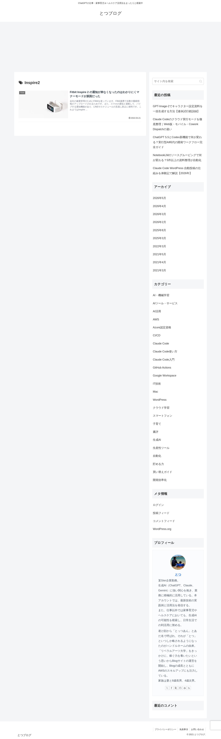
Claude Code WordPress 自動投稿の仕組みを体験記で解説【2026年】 (177, 171)
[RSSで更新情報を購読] (189, 688)
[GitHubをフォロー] (180, 688)
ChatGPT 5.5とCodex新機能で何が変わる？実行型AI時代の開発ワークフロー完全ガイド (177, 142)
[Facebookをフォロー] (171, 688)
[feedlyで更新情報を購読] (185, 688)
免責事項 (183, 729)
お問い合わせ (197, 729)
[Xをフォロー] (167, 688)
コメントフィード (164, 521)
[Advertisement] (110, 46)
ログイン (158, 504)
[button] (200, 81)
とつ (178, 574)
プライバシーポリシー (165, 729)
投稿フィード (161, 513)
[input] (178, 81)
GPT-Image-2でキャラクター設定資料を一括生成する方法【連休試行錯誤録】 (178, 109)
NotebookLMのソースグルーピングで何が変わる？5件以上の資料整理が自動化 (177, 158)
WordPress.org (162, 529)
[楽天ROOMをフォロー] (176, 688)
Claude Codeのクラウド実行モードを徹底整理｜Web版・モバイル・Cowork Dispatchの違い (177, 124)
